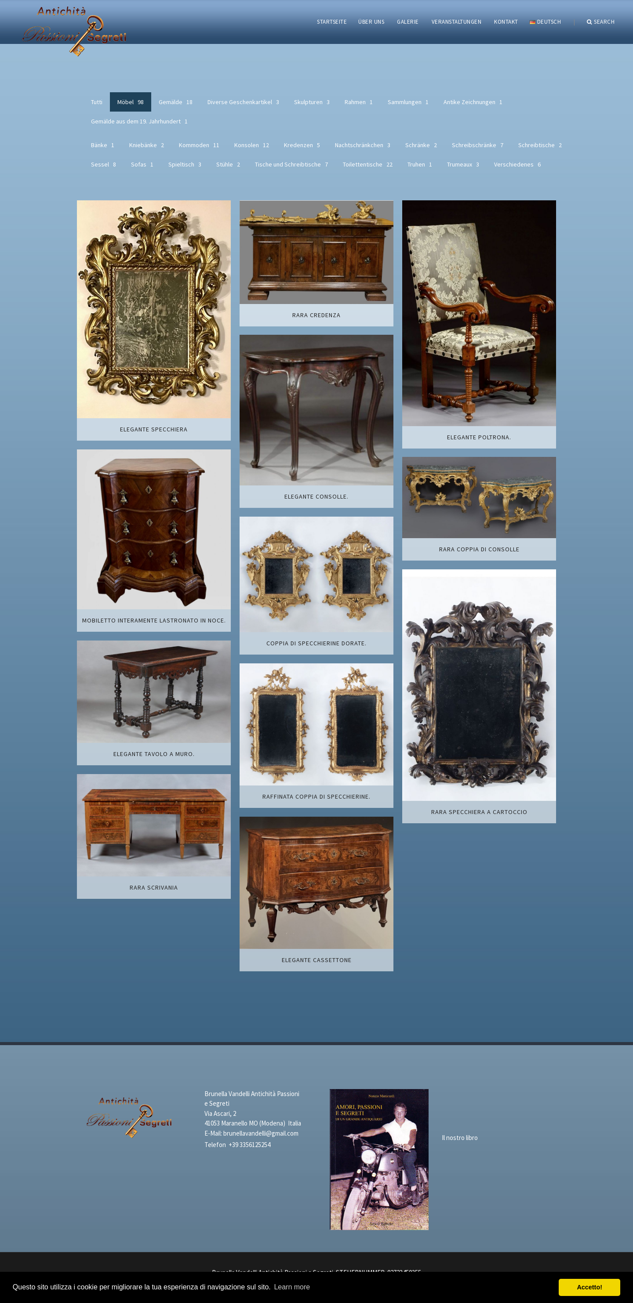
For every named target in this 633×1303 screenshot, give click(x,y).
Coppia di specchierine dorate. (316, 643)
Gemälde (176, 102)
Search (601, 22)
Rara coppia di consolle (479, 549)
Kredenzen (302, 145)
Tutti (96, 102)
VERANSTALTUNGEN (457, 21)
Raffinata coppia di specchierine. (316, 796)
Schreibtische (540, 145)
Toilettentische (368, 164)
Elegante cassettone (317, 960)
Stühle (228, 164)
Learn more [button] (292, 1287)
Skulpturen (312, 102)
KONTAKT (506, 21)
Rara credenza (316, 315)
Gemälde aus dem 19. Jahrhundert (139, 121)
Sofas (142, 164)
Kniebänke (146, 145)
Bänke (102, 145)
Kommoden (199, 145)
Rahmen (359, 102)
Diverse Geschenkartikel (243, 102)
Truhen (419, 164)
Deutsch (545, 21)
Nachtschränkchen (362, 145)
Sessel (103, 164)
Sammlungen (408, 102)
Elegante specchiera (154, 429)
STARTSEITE (332, 21)
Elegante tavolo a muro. (154, 754)
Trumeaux (463, 164)
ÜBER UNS (371, 21)
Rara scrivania (154, 887)
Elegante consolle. (316, 496)
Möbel (130, 102)
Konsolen (251, 145)
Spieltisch (184, 164)
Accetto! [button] (589, 1287)
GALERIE (408, 21)
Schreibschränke (477, 145)
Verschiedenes (517, 164)
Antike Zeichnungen (473, 102)
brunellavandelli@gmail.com (260, 1133)
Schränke (421, 145)
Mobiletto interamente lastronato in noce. (154, 620)
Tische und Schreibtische (291, 164)
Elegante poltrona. (479, 437)
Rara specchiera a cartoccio (479, 812)
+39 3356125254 (249, 1144)
